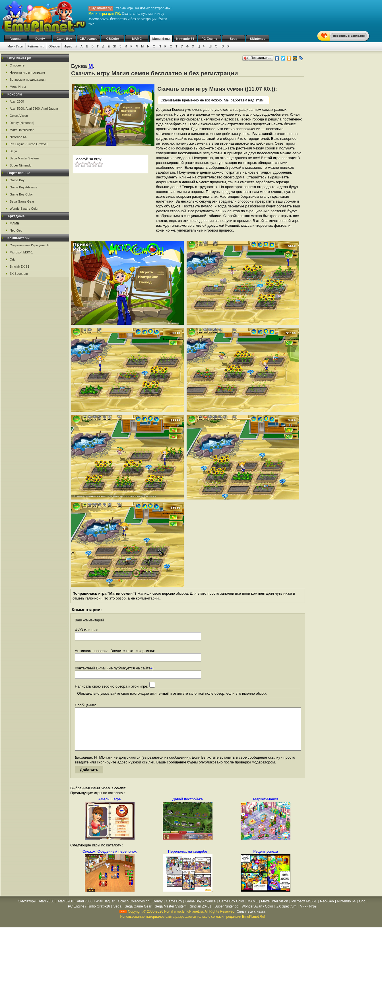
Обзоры (54, 46)
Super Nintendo (20, 165)
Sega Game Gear (22, 201)
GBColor (112, 38)
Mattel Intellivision (22, 130)
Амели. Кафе (109, 807)
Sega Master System (24, 158)
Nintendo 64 (185, 38)
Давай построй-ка (187, 807)
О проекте (17, 65)
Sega (233, 38)
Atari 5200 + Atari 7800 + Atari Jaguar (86, 910)
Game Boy (64, 38)
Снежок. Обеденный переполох (109, 860)
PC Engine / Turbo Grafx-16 (29, 144)
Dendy (40, 38)
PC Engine (209, 38)
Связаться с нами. (251, 920)
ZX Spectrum (19, 273)
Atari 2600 (17, 101)
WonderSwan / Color (24, 208)
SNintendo (258, 38)
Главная (16, 38)
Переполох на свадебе (187, 860)
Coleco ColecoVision (133, 910)
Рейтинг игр (36, 46)
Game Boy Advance (23, 187)
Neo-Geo (16, 230)
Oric (12, 259)
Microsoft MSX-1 (21, 252)
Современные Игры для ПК (29, 245)
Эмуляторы (27, 910)
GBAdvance (88, 38)
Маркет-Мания (265, 807)
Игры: (68, 46)
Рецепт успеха (265, 860)
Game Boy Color (21, 194)
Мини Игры (161, 38)
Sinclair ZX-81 (19, 266)
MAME (137, 38)
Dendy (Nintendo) (22, 122)
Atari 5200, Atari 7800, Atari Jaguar (34, 108)
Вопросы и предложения (28, 79)
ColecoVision (19, 115)
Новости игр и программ (27, 72)
